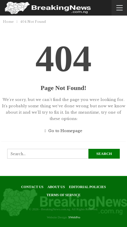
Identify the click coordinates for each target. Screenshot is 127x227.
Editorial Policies (87, 187)
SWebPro (74, 217)
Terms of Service (64, 195)
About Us (56, 187)
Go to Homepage (64, 130)
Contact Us (32, 187)
